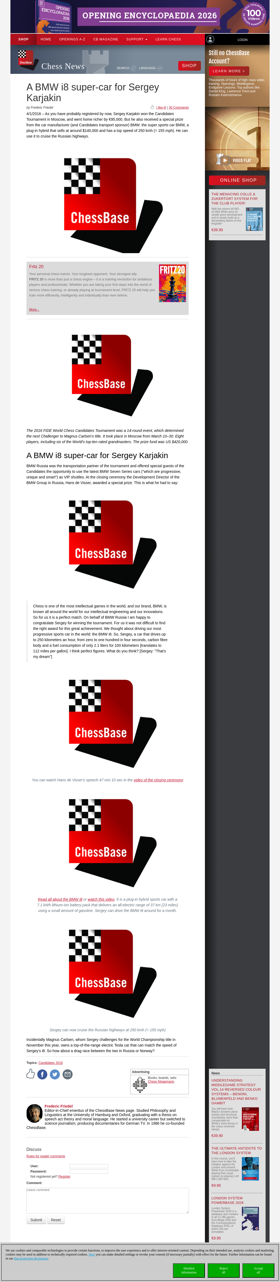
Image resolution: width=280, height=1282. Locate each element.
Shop (23, 39)
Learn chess (168, 39)
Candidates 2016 (50, 1063)
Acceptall (258, 1270)
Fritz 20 (36, 266)
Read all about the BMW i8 (60, 899)
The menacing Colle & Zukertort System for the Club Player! (235, 198)
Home (46, 39)
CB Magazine (105, 39)
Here (92, 1254)
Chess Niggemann (161, 1081)
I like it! (161, 107)
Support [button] (136, 39)
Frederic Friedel (59, 1106)
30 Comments (179, 107)
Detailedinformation (189, 1270)
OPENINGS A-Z (72, 39)
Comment (33, 1183)
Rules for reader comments (45, 1156)
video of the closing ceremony (158, 780)
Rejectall (224, 1270)
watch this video (101, 899)
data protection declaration (31, 1258)
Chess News (63, 66)
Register (65, 1176)
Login (242, 40)
